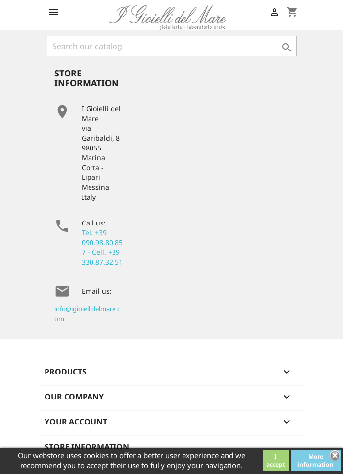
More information (315, 460)
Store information (87, 446)
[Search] (172, 46)
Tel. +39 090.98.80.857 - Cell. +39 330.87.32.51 (102, 247)
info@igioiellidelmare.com (87, 313)
